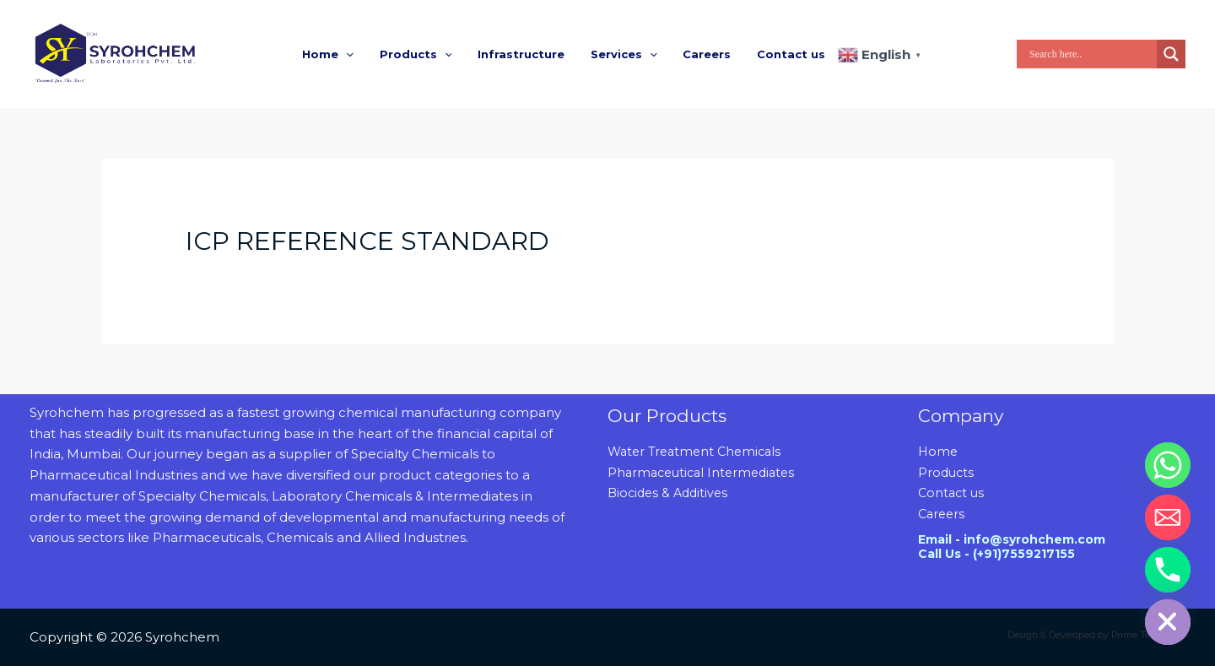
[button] (356, 54)
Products (947, 472)
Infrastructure (522, 54)
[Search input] (1091, 54)
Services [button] (621, 54)
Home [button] (338, 54)
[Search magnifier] (1171, 54)
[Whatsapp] (1168, 465)
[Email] (1168, 517)
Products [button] (422, 54)
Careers (701, 54)
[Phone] (1168, 570)
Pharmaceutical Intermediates (706, 472)
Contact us (781, 54)
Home (938, 451)
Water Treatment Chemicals (699, 451)
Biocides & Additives (671, 493)
